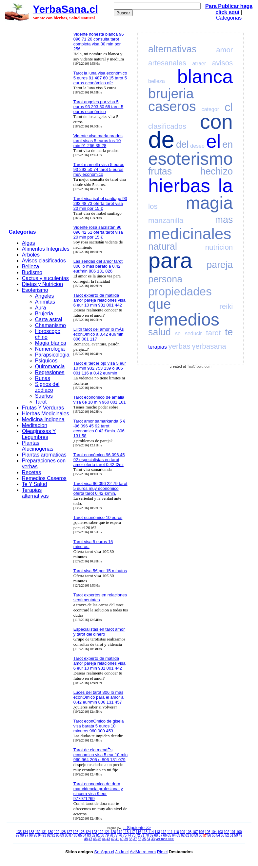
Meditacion (34, 425)
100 (239, 832)
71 (142, 835)
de (161, 139)
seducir (193, 333)
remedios (183, 319)
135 (19, 832)
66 (165, 835)
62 (183, 835)
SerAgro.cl (104, 851)
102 (226, 832)
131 (44, 832)
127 (69, 832)
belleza (156, 81)
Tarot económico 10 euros (98, 517)
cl (229, 107)
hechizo (216, 171)
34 (148, 839)
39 (126, 839)
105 (207, 832)
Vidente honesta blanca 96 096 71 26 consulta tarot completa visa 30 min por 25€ (98, 41)
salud (159, 332)
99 (17, 835)
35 (144, 839)
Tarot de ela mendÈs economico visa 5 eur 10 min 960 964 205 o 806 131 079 (100, 754)
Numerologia (50, 349)
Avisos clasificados (44, 260)
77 (116, 835)
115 (145, 832)
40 (122, 839)
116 (138, 832)
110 (176, 832)
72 (138, 835)
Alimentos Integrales (45, 249)
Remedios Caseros (44, 478)
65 (169, 835)
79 (107, 835)
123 (94, 832)
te (229, 332)
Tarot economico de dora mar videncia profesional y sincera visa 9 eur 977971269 (98, 791)
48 (86, 839)
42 (112, 839)
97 (26, 835)
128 (63, 832)
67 (160, 835)
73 (133, 835)
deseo (197, 146)
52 (227, 835)
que (159, 304)
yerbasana (209, 346)
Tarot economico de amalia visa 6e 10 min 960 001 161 (99, 400)
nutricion (219, 247)
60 (191, 835)
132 (38, 832)
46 (95, 839)
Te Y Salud (34, 484)
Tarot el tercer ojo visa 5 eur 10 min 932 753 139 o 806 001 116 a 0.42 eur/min (99, 368)
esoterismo (190, 158)
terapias (157, 347)
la (225, 185)
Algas (28, 243)
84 (84, 835)
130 (50, 832)
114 (151, 832)
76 (120, 835)
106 (201, 832)
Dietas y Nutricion (42, 284)
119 (119, 832)
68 (156, 835)
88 (67, 835)
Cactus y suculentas (45, 278)
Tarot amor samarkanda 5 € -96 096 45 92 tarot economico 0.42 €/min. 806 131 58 (99, 428)
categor (210, 109)
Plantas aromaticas (44, 455)
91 (53, 835)
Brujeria (44, 313)
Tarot (41, 402)
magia (209, 202)
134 (25, 832)
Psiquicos (46, 360)
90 (57, 835)
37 (135, 839)
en (227, 144)
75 (125, 835)
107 (195, 832)
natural (162, 246)
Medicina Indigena (43, 419)
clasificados (167, 126)
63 (178, 835)
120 (113, 832)
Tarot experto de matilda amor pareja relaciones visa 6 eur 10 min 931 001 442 (99, 300)
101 (233, 832)
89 (62, 835)
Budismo (32, 272)
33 (153, 839)
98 (22, 835)
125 (82, 832)
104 (214, 832)
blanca (205, 76)
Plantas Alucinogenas (37, 446)
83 (89, 835)
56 (209, 835)
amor (224, 50)
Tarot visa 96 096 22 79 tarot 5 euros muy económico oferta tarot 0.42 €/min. (100, 488)
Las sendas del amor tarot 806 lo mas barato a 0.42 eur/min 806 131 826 (98, 266)
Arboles (31, 255)
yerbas (179, 346)
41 (117, 839)
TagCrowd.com (199, 366)
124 (88, 832)
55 (213, 835)
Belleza (30, 266)
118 (126, 832)
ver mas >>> (165, 839)
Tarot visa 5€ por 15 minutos (100, 570)
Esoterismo (35, 290)
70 (147, 835)
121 (107, 832)
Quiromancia (50, 366)
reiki (226, 306)
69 (151, 835)
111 (170, 832)
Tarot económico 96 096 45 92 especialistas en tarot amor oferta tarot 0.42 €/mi (99, 459)
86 (75, 835)
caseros (172, 106)
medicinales (189, 233)
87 (71, 835)
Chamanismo (50, 325)
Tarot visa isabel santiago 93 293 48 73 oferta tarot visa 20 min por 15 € (100, 203)
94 (40, 835)
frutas (160, 171)
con (216, 121)
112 (164, 832)
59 (196, 835)
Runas (42, 378)
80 (102, 835)
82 (93, 835)
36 (139, 839)
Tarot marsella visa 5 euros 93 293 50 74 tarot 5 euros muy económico (98, 169)
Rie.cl (162, 851)
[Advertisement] (39, 128)
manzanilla (165, 220)
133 (31, 832)
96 (31, 835)
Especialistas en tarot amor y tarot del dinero (99, 632)
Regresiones (50, 372)
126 (75, 832)
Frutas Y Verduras (43, 407)
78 (111, 835)
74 (129, 835)
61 (187, 835)
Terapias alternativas (35, 493)
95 (35, 835)
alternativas (172, 49)
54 (218, 835)
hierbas (179, 185)
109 (182, 832)
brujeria (171, 93)
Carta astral (48, 319)
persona (165, 279)
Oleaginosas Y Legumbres (39, 434)
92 (48, 835)
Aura (40, 307)
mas (224, 219)
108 (188, 832)
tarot (213, 333)
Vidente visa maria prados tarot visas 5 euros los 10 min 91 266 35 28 (98, 140)
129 (56, 832)
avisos (222, 63)
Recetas (31, 472)
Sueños (44, 396)
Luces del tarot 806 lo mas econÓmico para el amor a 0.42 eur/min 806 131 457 (98, 697)
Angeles (44, 296)
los (153, 206)
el (213, 141)
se (178, 333)
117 (132, 832)
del (182, 144)
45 (99, 839)
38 (130, 839)
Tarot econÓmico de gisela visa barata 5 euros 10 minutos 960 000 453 (98, 726)
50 (236, 835)
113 (157, 832)
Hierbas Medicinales (45, 413)
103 (220, 832)
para (170, 260)
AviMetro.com (143, 851)
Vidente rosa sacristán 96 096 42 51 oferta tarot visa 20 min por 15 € (98, 232)
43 (108, 839)
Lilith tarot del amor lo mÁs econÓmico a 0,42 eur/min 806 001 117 (98, 334)
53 (222, 835)
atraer (199, 63)
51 (231, 835)
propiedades (180, 291)
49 (240, 835)
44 (104, 839)
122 (101, 832)
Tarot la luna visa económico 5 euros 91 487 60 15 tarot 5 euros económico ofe (100, 78)
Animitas (45, 302)
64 (174, 835)
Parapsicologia (52, 355)
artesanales (167, 63)
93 (44, 835)
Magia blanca (50, 343)
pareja (220, 264)
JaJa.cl (122, 851)
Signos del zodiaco (47, 387)
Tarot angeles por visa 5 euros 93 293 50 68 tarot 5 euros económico (98, 106)
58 (200, 835)
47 (90, 839)
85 (80, 835)
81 (98, 835)
